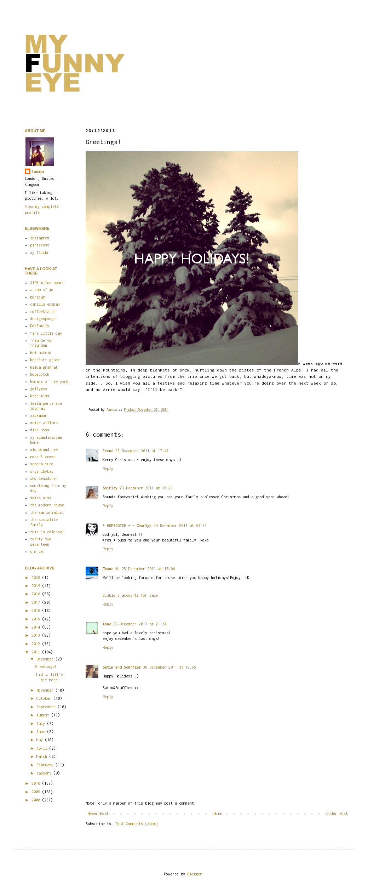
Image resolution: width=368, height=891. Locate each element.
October (44, 698)
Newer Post (98, 813)
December (46, 659)
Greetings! (46, 666)
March (42, 756)
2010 (36, 783)
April (42, 748)
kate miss (39, 396)
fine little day (46, 333)
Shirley (110, 488)
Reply (108, 468)
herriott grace (45, 360)
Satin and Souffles (122, 667)
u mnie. (37, 551)
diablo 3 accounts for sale (130, 595)
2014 (36, 627)
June (41, 732)
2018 (36, 594)
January (44, 773)
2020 (36, 577)
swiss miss (40, 498)
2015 (36, 619)
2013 (36, 635)
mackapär (38, 415)
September (47, 707)
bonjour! (38, 297)
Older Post (337, 813)
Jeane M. (111, 569)
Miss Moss (39, 430)
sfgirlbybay (41, 471)
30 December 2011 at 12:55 (169, 667)
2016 (36, 610)
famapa (112, 410)
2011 (36, 652)
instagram (39, 238)
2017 (36, 602)
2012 (36, 644)
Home (217, 813)
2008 (36, 800)
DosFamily (39, 326)
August (43, 715)
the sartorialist (47, 512)
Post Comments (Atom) (136, 824)
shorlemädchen (44, 478)
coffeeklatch (43, 312)
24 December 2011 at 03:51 (180, 525)
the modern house (47, 505)
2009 (36, 792)
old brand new (44, 449)
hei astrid (40, 353)
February (46, 765)
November (46, 690)
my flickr (39, 252)
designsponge (43, 319)
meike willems (44, 423)
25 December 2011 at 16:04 (148, 569)
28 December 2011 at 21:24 (139, 624)
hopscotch (39, 374)
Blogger (194, 874)
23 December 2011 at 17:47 (141, 451)
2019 (36, 586)
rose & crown (43, 457)
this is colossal (47, 532)
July (41, 723)
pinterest (39, 245)
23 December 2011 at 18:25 (146, 488)
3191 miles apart (47, 282)
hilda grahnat (44, 367)
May (40, 740)
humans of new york (49, 381)
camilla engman (45, 304)
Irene (108, 451)
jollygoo (38, 389)
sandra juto (41, 464)
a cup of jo (41, 290)
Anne (107, 624)
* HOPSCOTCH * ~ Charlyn (127, 525)
